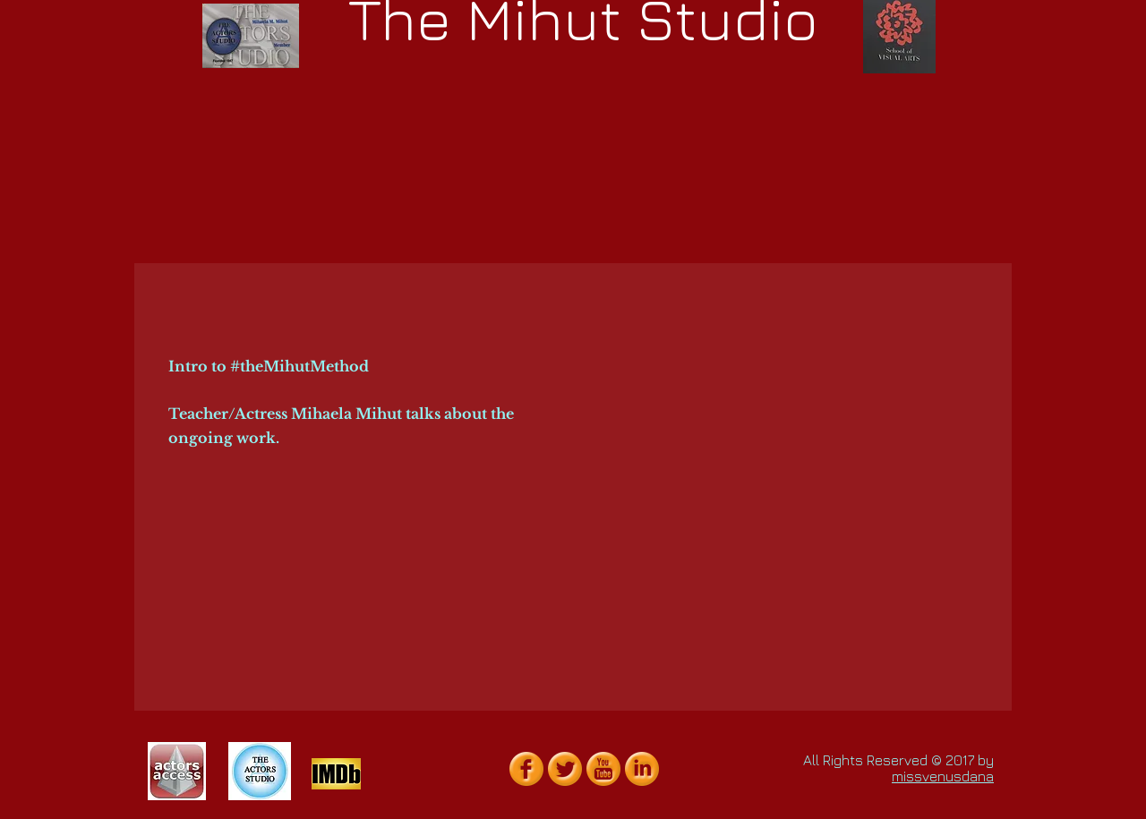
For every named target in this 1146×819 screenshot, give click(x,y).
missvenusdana (943, 776)
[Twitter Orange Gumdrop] (565, 769)
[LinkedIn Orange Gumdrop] (642, 769)
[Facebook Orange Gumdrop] (526, 769)
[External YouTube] (779, 402)
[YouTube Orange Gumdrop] (603, 769)
